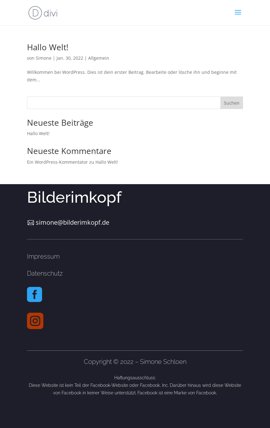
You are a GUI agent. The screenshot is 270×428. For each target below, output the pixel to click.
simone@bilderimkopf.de (72, 222)
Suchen (232, 103)
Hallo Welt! (47, 47)
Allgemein (98, 58)
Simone (43, 58)
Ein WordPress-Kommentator (57, 162)
